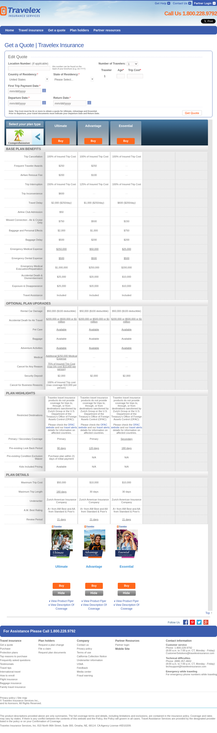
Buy (60, 141)
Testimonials (7, 664)
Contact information (179, 640)
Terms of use (84, 652)
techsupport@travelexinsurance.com (186, 666)
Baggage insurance (10, 683)
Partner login (122, 644)
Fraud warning (85, 675)
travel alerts (70, 427)
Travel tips (5, 667)
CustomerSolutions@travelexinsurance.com (190, 653)
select (47, 79)
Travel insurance (10, 640)
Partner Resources (127, 640)
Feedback (82, 667)
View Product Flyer (62, 601)
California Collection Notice (92, 656)
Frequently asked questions (15, 660)
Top (207, 613)
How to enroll (7, 675)
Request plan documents (52, 652)
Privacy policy (84, 648)
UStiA (80, 664)
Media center (84, 671)
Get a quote (6, 644)
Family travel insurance (13, 687)
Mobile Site (122, 648)
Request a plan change (51, 644)
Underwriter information (90, 660)
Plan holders (46, 640)
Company (83, 640)
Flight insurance (9, 679)
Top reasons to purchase (13, 656)
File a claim (44, 648)
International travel (10, 671)
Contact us (83, 644)
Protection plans (9, 652)
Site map (22, 697)
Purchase (5, 648)
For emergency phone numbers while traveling (191, 674)
